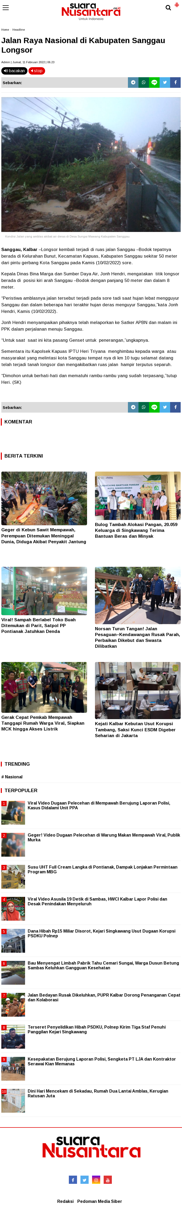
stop (36, 71)
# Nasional (11, 777)
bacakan (14, 71)
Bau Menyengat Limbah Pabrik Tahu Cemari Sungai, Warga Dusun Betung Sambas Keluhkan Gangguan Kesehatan (103, 965)
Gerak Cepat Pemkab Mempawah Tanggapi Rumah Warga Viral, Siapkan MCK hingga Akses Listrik (42, 723)
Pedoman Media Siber (99, 1201)
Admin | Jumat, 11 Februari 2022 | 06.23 (27, 62)
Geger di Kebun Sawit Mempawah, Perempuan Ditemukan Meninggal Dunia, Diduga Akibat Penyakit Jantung (43, 535)
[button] (176, 2)
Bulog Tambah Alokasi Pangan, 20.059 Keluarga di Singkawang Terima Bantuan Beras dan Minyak (136, 530)
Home (5, 29)
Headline (18, 29)
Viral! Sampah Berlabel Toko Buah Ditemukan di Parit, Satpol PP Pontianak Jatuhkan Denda (38, 625)
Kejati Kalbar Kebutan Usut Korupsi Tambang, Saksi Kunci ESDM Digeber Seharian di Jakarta (135, 729)
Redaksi (65, 1201)
